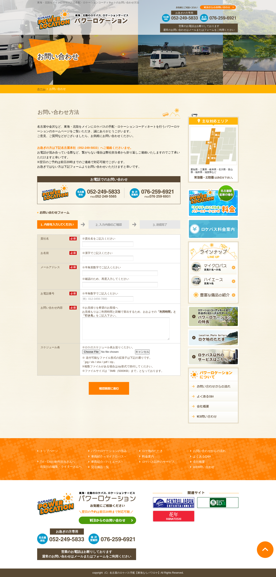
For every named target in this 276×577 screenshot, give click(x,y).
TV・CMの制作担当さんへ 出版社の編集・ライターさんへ (61, 464)
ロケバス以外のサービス (158, 461)
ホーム (41, 89)
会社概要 (199, 461)
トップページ (49, 451)
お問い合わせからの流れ (209, 451)
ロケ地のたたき (152, 451)
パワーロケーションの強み (109, 451)
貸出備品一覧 (100, 467)
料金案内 (148, 456)
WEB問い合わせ (203, 467)
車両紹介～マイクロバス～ (109, 456)
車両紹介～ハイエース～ (107, 461)
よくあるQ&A (202, 456)
